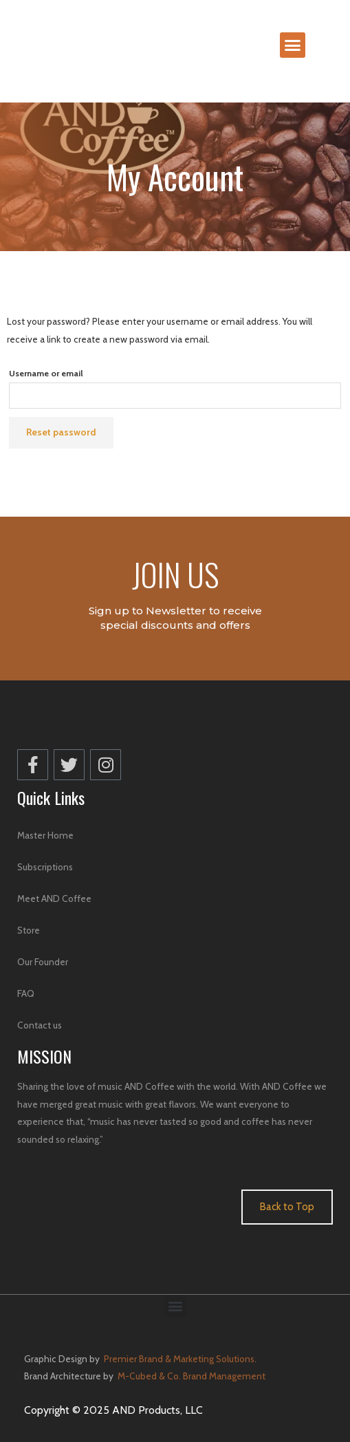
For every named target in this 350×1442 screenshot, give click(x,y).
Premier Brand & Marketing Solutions (179, 1358)
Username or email (46, 373)
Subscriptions (45, 866)
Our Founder (42, 961)
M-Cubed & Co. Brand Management (190, 1375)
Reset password (61, 432)
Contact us (39, 1025)
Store (28, 930)
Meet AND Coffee (54, 898)
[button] (293, 45)
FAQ (25, 993)
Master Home (45, 835)
